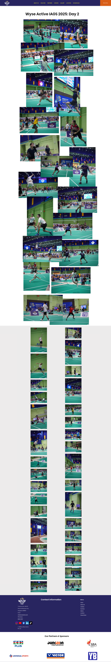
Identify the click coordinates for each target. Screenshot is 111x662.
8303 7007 (20, 619)
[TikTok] (30, 623)
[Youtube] (20, 623)
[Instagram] (16, 623)
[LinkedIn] (27, 623)
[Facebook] (23, 623)
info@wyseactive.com (23, 614)
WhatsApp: (20, 616)
